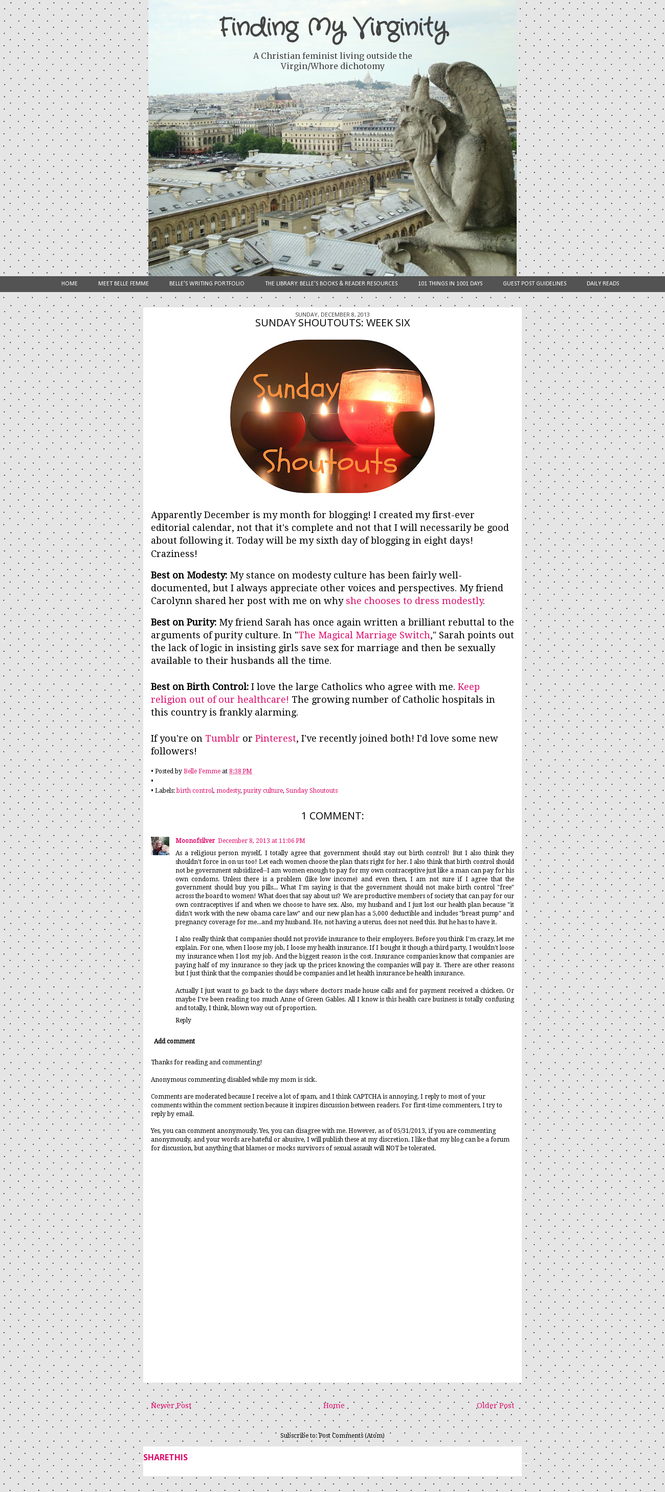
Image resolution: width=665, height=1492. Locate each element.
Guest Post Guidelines (534, 284)
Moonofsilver (195, 840)
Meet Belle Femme (123, 284)
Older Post (495, 1405)
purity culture (263, 790)
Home (69, 284)
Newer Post (171, 1405)
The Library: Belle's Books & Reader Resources (331, 284)
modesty (228, 790)
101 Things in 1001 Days (450, 284)
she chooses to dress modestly (414, 600)
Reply (183, 1020)
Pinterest (275, 738)
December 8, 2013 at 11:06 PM (261, 840)
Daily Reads (603, 284)
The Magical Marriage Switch (364, 635)
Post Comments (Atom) (352, 1435)
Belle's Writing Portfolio (207, 284)
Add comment (174, 1041)
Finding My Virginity (332, 28)
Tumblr (222, 738)
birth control (194, 790)
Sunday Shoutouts (312, 790)
